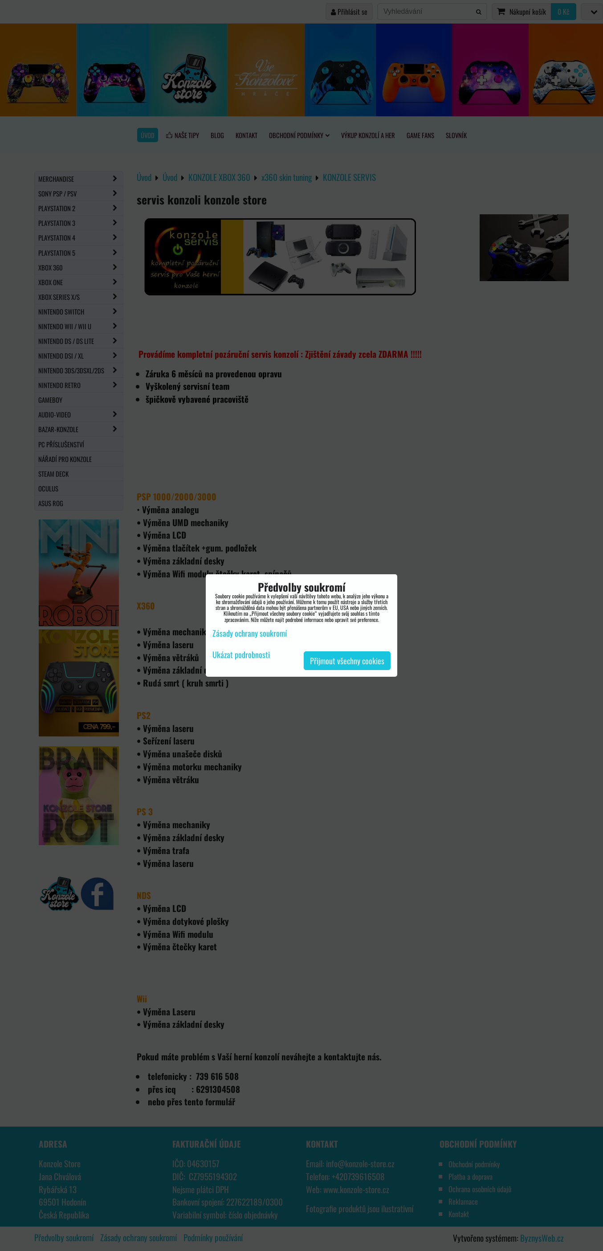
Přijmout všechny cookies (347, 660)
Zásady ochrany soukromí (249, 633)
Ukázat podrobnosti (241, 654)
